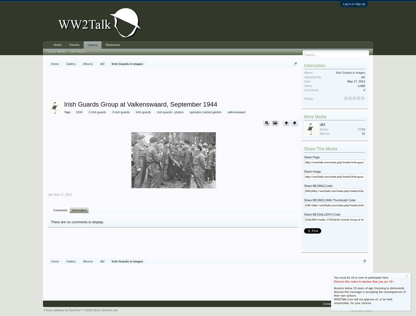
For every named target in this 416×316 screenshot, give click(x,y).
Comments (60, 210)
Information (79, 210)
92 (363, 133)
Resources (113, 44)
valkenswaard (235, 112)
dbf (50, 194)
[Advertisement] (173, 84)
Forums (74, 44)
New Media (78, 51)
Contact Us (330, 303)
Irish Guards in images (350, 72)
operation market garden (205, 112)
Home (58, 44)
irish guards (142, 112)
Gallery (92, 45)
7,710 (361, 129)
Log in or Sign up (354, 4)
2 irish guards (96, 112)
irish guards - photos (169, 112)
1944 (78, 112)
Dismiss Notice (407, 276)
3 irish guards (120, 112)
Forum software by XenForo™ (81, 310)
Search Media (57, 51)
